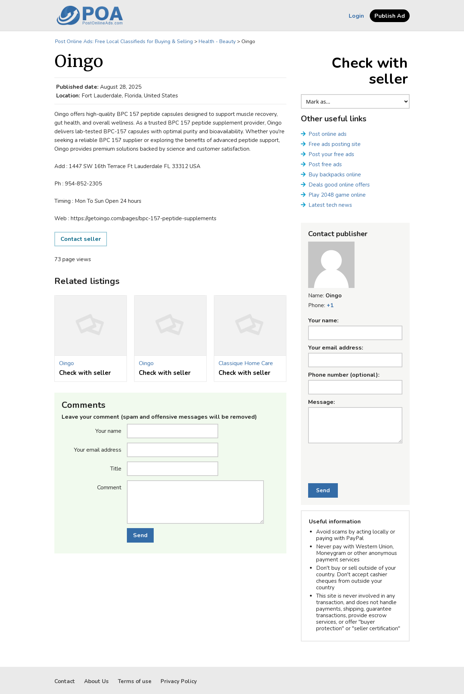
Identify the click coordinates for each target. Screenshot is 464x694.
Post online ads (327, 134)
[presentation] (355, 459)
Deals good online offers (339, 184)
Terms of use (135, 681)
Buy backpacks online (334, 174)
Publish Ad (389, 16)
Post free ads (325, 164)
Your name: (323, 321)
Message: (321, 402)
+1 (330, 305)
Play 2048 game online (337, 194)
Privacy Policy (179, 681)
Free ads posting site (334, 144)
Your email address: (335, 348)
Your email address (97, 449)
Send (140, 535)
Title (115, 468)
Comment (109, 487)
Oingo (66, 363)
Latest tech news (330, 205)
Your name (108, 430)
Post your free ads (331, 154)
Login (356, 16)
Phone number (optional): (344, 375)
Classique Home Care (246, 363)
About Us (96, 681)
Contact (64, 681)
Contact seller (81, 239)
